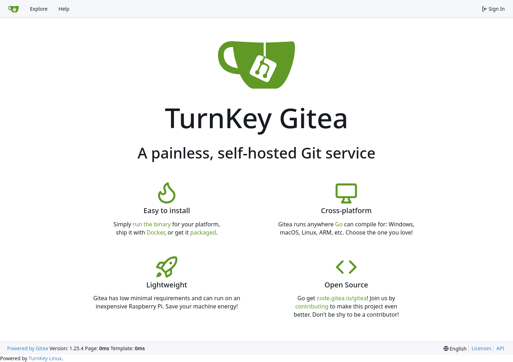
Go (339, 224)
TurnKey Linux (45, 358)
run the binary (152, 224)
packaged (203, 232)
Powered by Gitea (27, 348)
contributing (311, 306)
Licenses (482, 348)
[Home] (14, 8)
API (500, 348)
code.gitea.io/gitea (342, 298)
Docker (155, 232)
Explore (38, 8)
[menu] (455, 348)
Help (63, 8)
